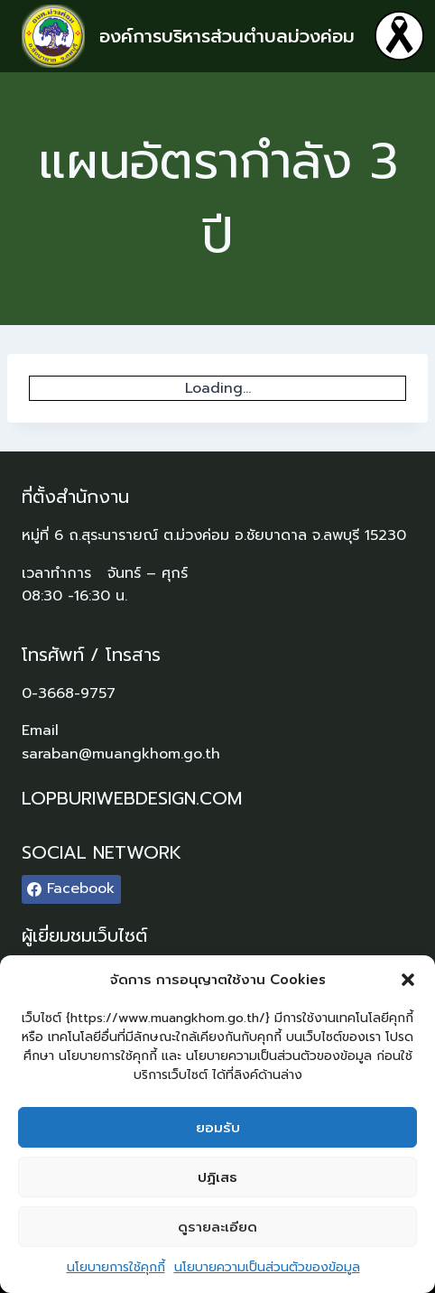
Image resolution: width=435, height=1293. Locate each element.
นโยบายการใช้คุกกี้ (116, 1267)
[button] (408, 980)
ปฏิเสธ (217, 1177)
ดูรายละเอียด (217, 1227)
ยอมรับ (218, 1128)
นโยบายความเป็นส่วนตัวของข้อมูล (267, 1267)
